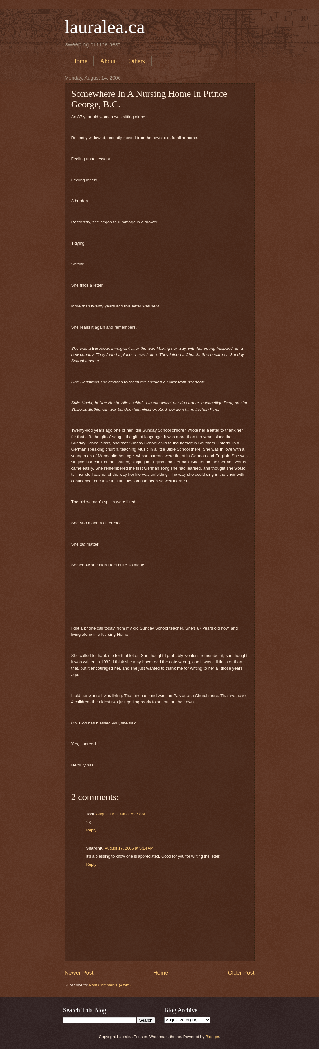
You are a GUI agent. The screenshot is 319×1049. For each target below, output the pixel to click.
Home (79, 61)
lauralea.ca (105, 26)
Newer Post (79, 973)
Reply (91, 830)
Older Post (241, 973)
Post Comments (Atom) (110, 985)
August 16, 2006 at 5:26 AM (120, 814)
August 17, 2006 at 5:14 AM (129, 848)
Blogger (212, 1036)
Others (136, 61)
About (107, 61)
